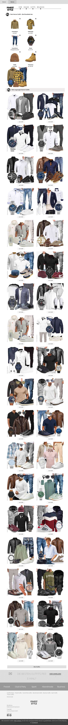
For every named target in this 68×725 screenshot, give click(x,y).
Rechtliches (9, 705)
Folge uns (9, 713)
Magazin (26, 7)
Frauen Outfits (10, 694)
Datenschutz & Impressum (13, 707)
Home (20, 7)
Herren (12, 2)
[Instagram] (8, 715)
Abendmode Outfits (37, 693)
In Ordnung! (35, 722)
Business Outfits (47, 693)
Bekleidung (40, 7)
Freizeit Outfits (18, 693)
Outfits (32, 7)
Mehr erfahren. (18, 720)
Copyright (9, 709)
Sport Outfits (54, 693)
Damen (4, 2)
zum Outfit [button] (21, 121)
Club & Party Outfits (27, 693)
